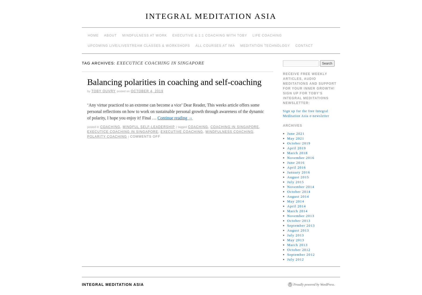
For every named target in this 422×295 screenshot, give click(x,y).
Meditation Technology (265, 46)
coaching (110, 127)
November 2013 (300, 216)
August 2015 (298, 177)
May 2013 (295, 240)
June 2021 (296, 133)
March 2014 (297, 211)
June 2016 (296, 163)
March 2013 (297, 245)
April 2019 (296, 148)
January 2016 (298, 172)
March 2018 (297, 153)
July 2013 (295, 235)
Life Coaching (267, 35)
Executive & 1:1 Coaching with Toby (210, 35)
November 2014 (300, 187)
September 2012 (301, 255)
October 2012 (299, 250)
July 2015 (295, 182)
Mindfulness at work (144, 35)
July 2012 (295, 259)
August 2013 (298, 230)
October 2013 (299, 221)
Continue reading (175, 118)
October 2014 (299, 192)
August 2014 (298, 196)
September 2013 (301, 225)
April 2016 (296, 167)
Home (93, 35)
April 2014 (296, 206)
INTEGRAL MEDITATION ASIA (211, 16)
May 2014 (295, 201)
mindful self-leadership (149, 127)
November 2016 (300, 158)
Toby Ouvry (104, 91)
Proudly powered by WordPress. (314, 284)
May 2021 (295, 138)
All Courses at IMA (215, 46)
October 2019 (299, 143)
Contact (304, 46)
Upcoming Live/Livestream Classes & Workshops (139, 46)
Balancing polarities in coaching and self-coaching (174, 82)
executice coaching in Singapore (122, 132)
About (110, 35)
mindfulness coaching (230, 132)
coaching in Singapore (234, 127)
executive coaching (182, 132)
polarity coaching (107, 136)
